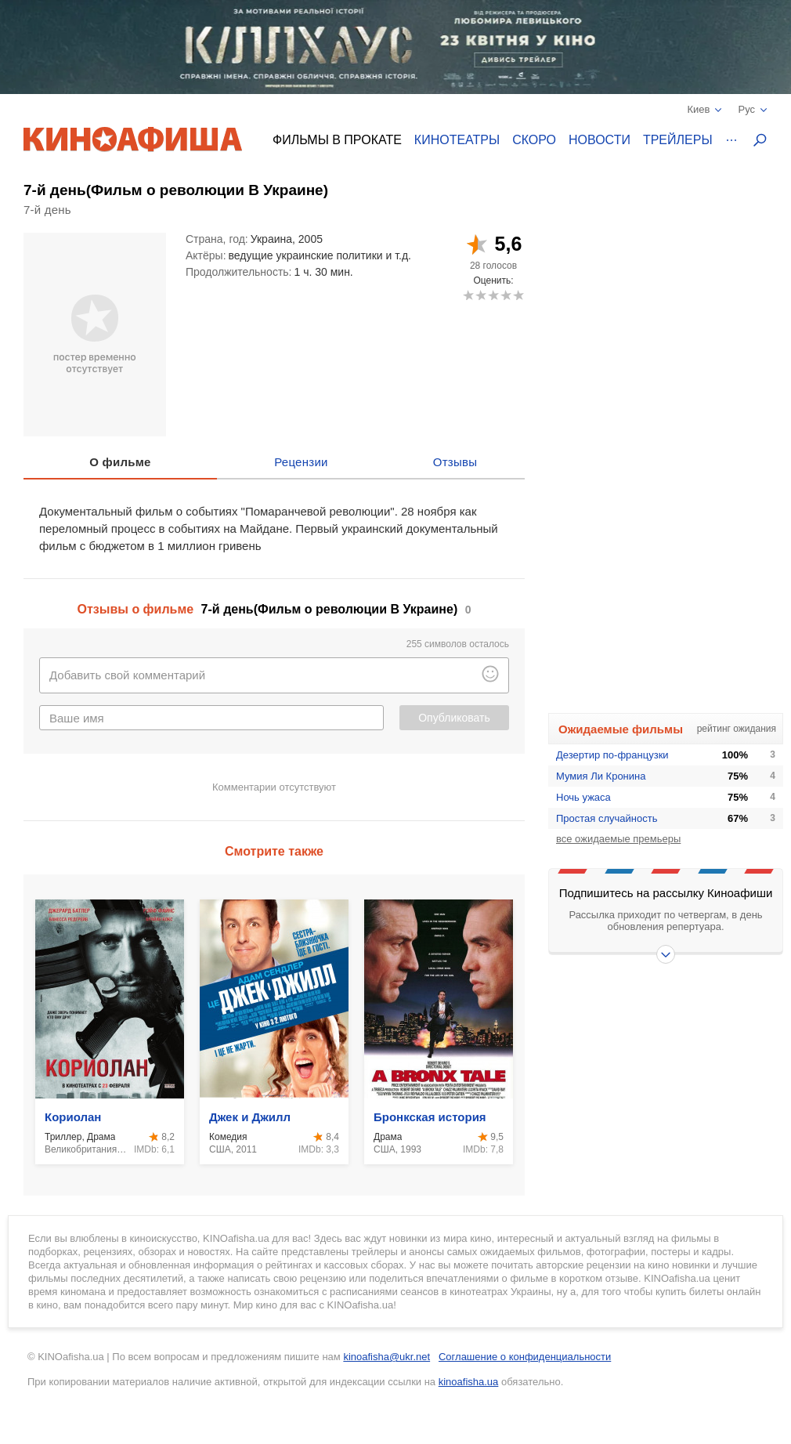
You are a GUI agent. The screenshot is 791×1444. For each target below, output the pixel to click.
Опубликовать (454, 717)
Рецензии (301, 462)
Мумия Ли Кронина (600, 776)
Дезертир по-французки (612, 755)
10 (518, 295)
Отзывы (455, 462)
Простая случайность (606, 818)
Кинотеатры (457, 140)
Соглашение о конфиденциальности (525, 1357)
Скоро (534, 140)
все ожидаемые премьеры (618, 839)
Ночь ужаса (583, 797)
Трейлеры (678, 140)
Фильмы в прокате (337, 140)
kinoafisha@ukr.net (386, 1357)
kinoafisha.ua (469, 1382)
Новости (599, 140)
